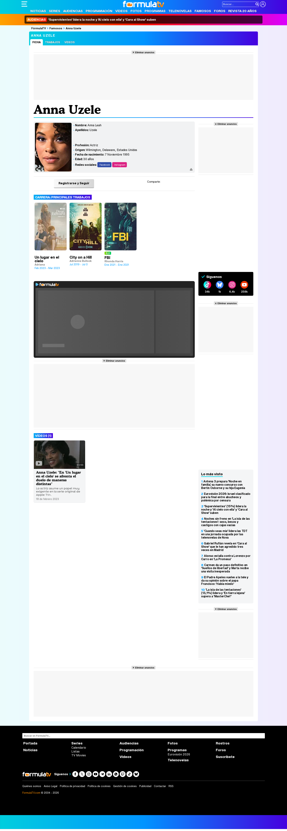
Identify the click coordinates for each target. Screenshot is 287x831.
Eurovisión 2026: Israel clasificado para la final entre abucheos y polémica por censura (225, 497)
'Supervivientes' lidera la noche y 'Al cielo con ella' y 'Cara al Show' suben (91, 19)
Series (54, 11)
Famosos (203, 11)
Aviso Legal (50, 786)
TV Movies (78, 755)
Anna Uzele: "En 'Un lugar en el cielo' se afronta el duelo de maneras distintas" (58, 478)
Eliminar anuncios (144, 52)
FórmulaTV (38, 28)
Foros (219, 11)
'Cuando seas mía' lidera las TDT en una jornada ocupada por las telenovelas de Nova (224, 534)
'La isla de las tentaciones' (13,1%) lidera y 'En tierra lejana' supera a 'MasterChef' (223, 592)
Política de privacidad (72, 786)
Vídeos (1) (43, 435)
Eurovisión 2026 (179, 754)
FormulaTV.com (31, 793)
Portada (30, 743)
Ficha (36, 42)
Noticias (38, 11)
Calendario (78, 747)
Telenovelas (180, 11)
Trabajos (52, 42)
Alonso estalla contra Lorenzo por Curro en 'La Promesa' (225, 557)
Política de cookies (99, 786)
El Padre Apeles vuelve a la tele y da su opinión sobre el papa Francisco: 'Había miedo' (224, 580)
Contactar (160, 786)
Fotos (136, 11)
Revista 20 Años (242, 11)
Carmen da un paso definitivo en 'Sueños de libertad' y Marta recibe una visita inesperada (225, 568)
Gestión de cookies (125, 786)
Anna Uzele (73, 28)
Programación (99, 11)
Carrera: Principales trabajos (62, 197)
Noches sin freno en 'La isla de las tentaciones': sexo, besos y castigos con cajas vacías (225, 521)
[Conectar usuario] (263, 4)
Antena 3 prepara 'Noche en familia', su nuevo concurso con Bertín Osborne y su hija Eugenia (223, 484)
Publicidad (145, 786)
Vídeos (121, 11)
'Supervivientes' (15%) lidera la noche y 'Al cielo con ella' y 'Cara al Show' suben (224, 509)
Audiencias (73, 11)
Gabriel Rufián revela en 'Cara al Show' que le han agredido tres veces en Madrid (224, 546)
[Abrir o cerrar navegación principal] (24, 4)
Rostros (223, 743)
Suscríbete (225, 757)
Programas (155, 11)
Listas (75, 751)
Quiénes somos (31, 786)
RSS (171, 786)
